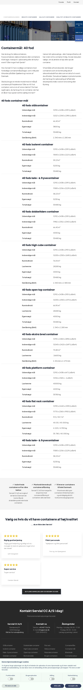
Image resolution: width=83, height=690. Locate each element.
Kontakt (76, 2)
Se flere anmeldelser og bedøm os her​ (41, 591)
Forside (61, 2)
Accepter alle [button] (73, 686)
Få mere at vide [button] (10, 686)
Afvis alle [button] (57, 686)
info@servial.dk (43, 630)
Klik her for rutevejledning (15, 632)
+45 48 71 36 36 (44, 627)
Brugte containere (29, 17)
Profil (68, 2)
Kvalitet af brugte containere (69, 17)
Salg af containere (46, 17)
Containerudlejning (12, 17)
